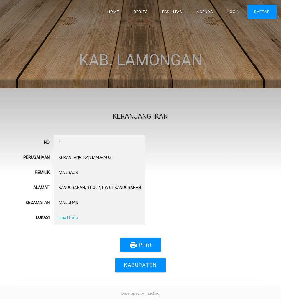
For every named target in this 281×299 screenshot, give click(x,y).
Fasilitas (172, 11)
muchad (153, 293)
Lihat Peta (68, 217)
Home (113, 11)
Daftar (262, 11)
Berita (141, 11)
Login (233, 11)
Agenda (205, 11)
